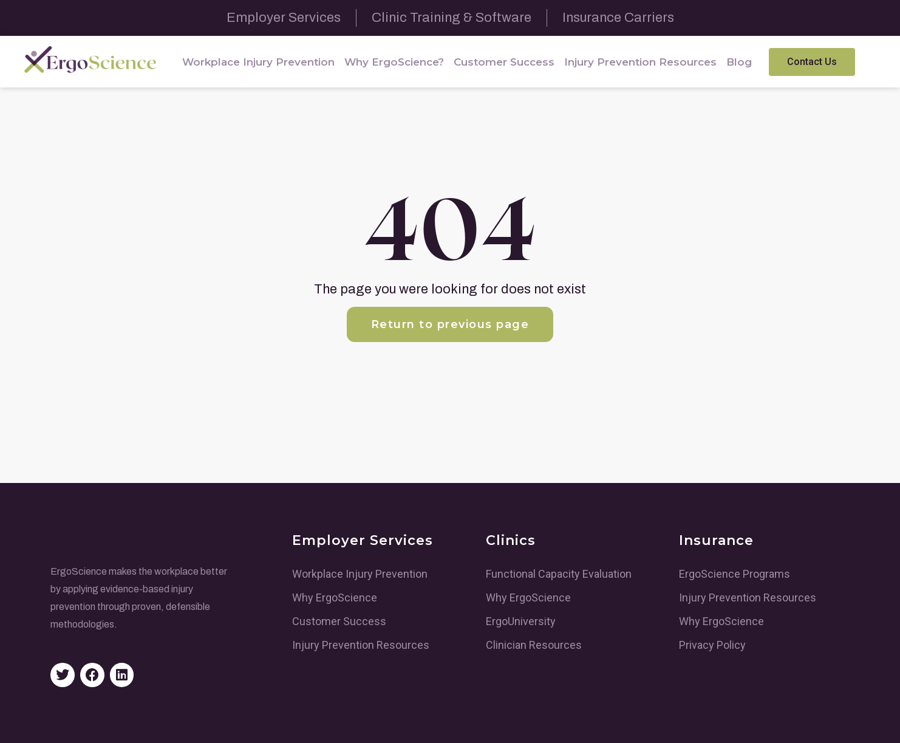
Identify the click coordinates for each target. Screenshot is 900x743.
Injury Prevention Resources (640, 62)
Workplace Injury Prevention (258, 62)
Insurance (716, 540)
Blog (739, 62)
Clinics (511, 540)
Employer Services (362, 540)
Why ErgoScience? (394, 62)
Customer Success (504, 62)
